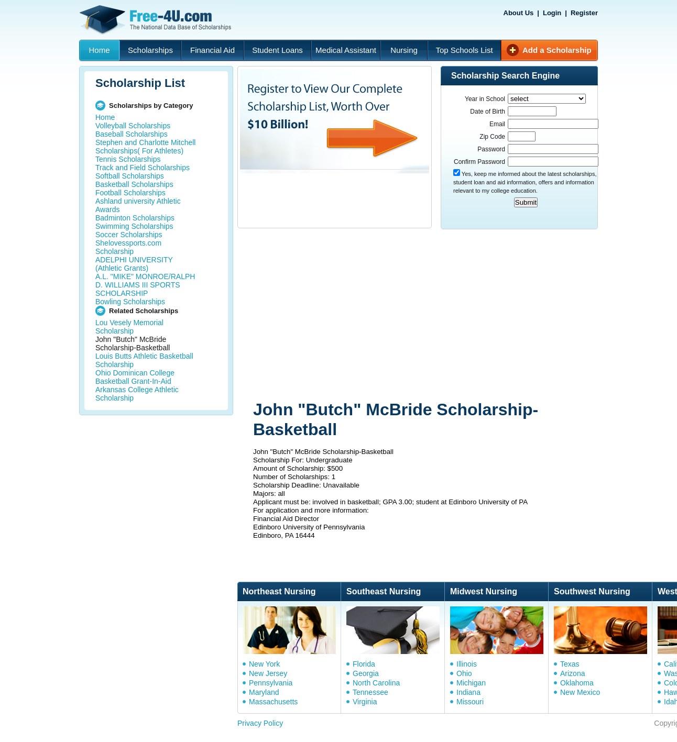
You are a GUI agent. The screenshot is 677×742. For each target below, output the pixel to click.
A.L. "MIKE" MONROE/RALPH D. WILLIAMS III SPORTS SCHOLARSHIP (145, 284)
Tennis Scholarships (128, 159)
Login (552, 13)
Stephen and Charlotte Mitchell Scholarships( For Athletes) (145, 146)
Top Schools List (464, 50)
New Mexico (580, 692)
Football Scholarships (130, 193)
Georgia (366, 673)
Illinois (466, 664)
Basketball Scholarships (134, 184)
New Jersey (268, 673)
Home (99, 50)
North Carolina (376, 683)
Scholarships (150, 50)
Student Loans (277, 50)
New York (264, 664)
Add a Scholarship (557, 50)
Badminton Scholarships (134, 218)
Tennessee (370, 692)
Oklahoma (577, 683)
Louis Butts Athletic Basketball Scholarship (144, 360)
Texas (570, 664)
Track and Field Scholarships (142, 167)
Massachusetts (273, 701)
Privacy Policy (260, 723)
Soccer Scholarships (128, 234)
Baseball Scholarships (131, 134)
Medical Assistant (345, 50)
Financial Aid (212, 50)
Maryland (264, 692)
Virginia (365, 701)
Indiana (468, 692)
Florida (364, 664)
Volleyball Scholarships (132, 125)
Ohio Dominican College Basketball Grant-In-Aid (134, 377)
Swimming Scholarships (134, 226)
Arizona (572, 673)
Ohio (464, 673)
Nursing (404, 50)
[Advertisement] (394, 315)
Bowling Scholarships (130, 301)
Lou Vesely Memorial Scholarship (129, 326)
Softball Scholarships (129, 176)
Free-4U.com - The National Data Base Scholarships (156, 20)
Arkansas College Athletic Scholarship (137, 393)
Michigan (471, 683)
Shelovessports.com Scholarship (128, 247)
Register (584, 13)
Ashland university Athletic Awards (138, 205)
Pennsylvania (270, 683)
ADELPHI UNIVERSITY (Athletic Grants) (134, 264)
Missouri (470, 701)
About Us (519, 13)
